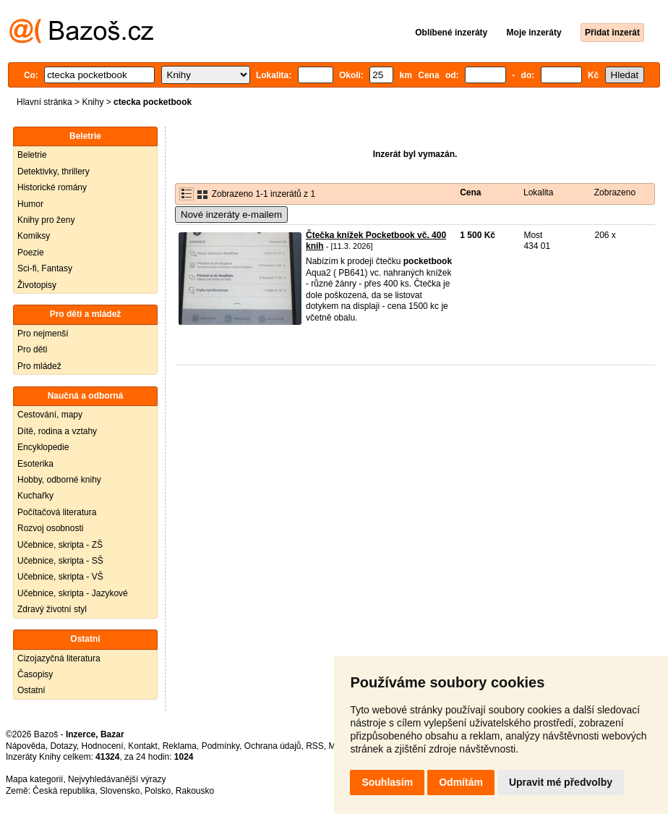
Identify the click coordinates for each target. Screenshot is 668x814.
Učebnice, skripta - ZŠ (60, 545)
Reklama (180, 746)
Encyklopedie (43, 447)
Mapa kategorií (34, 779)
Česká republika (64, 791)
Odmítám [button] (461, 782)
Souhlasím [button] (387, 782)
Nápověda (26, 746)
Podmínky (220, 746)
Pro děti (32, 349)
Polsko (158, 791)
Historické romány (52, 187)
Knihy (92, 102)
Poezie (30, 252)
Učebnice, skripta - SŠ (60, 561)
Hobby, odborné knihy (59, 480)
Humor (30, 204)
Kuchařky (35, 496)
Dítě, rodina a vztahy (57, 431)
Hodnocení (103, 746)
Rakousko (195, 791)
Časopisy (35, 674)
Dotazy (63, 746)
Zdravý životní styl (52, 609)
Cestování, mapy (49, 415)
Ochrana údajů (272, 746)
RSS (315, 746)
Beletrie (32, 155)
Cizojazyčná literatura (58, 658)
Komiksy (33, 236)
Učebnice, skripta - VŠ (60, 577)
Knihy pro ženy (45, 220)
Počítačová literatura (56, 512)
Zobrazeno (614, 192)
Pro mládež (39, 366)
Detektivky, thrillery (53, 171)
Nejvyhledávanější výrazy (117, 779)
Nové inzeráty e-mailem (231, 214)
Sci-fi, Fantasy (44, 268)
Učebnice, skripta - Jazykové (72, 593)
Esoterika (35, 464)
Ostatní (31, 690)
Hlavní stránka (44, 102)
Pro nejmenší (43, 333)
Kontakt (143, 746)
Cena (470, 192)
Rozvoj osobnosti (50, 528)
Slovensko (120, 791)
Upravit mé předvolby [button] (560, 782)
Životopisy (36, 285)
